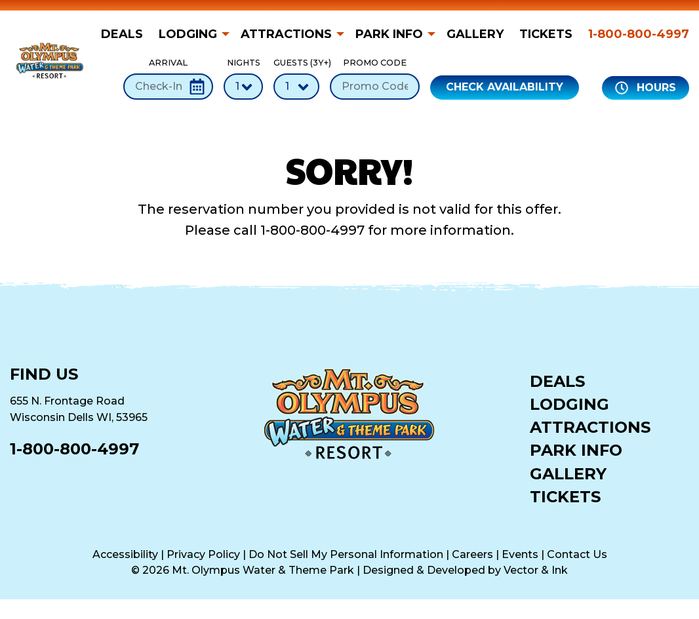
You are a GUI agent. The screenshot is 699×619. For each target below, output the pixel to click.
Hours (645, 87)
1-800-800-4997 (638, 34)
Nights (244, 78)
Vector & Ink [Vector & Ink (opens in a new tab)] (536, 570)
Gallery (475, 34)
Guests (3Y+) (296, 78)
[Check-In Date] (168, 86)
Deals (122, 34)
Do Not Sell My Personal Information (346, 554)
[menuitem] (126, 34)
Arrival (168, 78)
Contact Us (577, 554)
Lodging (188, 34)
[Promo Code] (375, 86)
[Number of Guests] (296, 86)
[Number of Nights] (244, 86)
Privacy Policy (203, 554)
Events (520, 554)
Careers (472, 554)
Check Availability (504, 87)
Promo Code (375, 78)
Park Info (389, 34)
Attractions (286, 34)
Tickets (545, 34)
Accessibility (125, 554)
